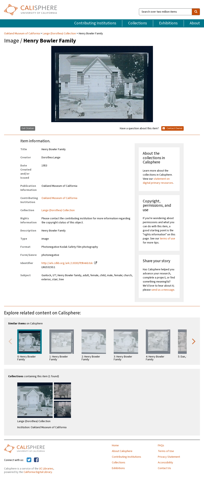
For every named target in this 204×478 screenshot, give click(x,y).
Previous (10, 341)
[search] (196, 11)
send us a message (162, 290)
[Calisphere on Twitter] (29, 460)
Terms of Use (166, 451)
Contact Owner (172, 128)
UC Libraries (46, 469)
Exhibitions (168, 23)
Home (115, 445)
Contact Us (164, 468)
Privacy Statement (169, 456)
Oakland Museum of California (22, 34)
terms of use (167, 239)
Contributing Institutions (95, 23)
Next (194, 341)
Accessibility (165, 462)
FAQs (161, 445)
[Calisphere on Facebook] (36, 460)
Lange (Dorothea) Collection (59, 34)
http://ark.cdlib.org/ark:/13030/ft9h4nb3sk (67, 263)
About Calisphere (122, 451)
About (195, 23)
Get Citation (28, 128)
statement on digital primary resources (158, 181)
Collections (137, 23)
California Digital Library (38, 472)
